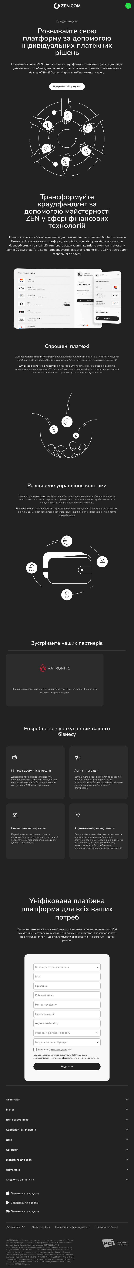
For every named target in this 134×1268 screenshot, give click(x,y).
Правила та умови (58, 1050)
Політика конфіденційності (72, 1229)
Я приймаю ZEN (52, 1050)
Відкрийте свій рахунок (67, 87)
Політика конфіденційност (63, 1058)
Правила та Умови (106, 1229)
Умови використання (88, 1058)
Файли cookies (41, 1229)
